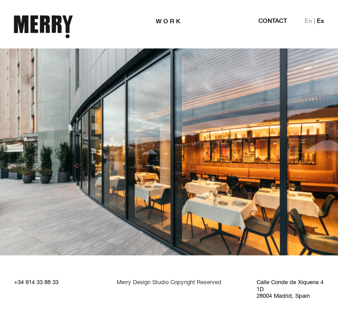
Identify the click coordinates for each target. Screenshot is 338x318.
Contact (272, 21)
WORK (169, 22)
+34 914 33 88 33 (36, 282)
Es (320, 21)
